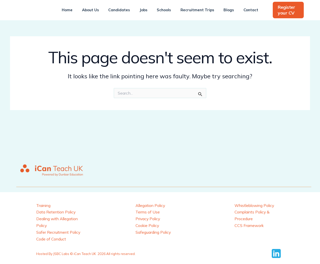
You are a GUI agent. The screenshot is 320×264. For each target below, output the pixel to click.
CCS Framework (249, 225)
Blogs (224, 10)
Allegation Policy (151, 205)
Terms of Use (148, 211)
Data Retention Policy (56, 211)
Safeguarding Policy (154, 231)
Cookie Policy (148, 225)
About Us (95, 10)
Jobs (144, 10)
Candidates (122, 10)
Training (44, 205)
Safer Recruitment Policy (59, 231)
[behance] (277, 253)
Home (73, 10)
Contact (244, 10)
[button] (285, 10)
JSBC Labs (61, 253)
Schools (163, 10)
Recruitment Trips (195, 10)
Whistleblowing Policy (255, 205)
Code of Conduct (51, 238)
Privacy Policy (149, 218)
